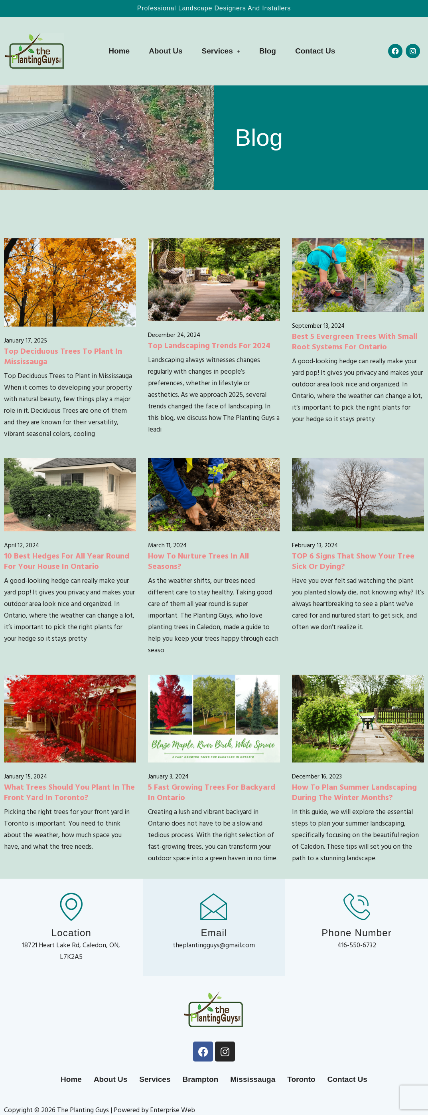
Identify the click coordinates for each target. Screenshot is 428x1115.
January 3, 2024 (168, 776)
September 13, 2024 (318, 325)
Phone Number (356, 932)
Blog (267, 51)
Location (71, 932)
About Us (165, 51)
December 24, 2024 (174, 334)
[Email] (214, 906)
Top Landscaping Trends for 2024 (209, 345)
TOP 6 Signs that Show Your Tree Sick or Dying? (353, 560)
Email (214, 932)
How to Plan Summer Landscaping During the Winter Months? (354, 791)
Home (119, 51)
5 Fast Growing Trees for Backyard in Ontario (211, 791)
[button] (221, 51)
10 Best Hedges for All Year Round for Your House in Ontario (66, 560)
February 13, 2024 (315, 545)
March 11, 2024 (167, 545)
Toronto (301, 1079)
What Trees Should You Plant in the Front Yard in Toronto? (69, 791)
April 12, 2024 (21, 545)
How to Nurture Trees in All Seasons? (198, 560)
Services (221, 51)
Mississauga (252, 1079)
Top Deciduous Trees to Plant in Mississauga (63, 356)
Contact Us (315, 51)
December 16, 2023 (317, 776)
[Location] (71, 906)
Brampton (201, 1079)
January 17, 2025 (25, 340)
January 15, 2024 (25, 776)
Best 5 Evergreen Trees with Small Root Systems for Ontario (354, 341)
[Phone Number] (357, 906)
